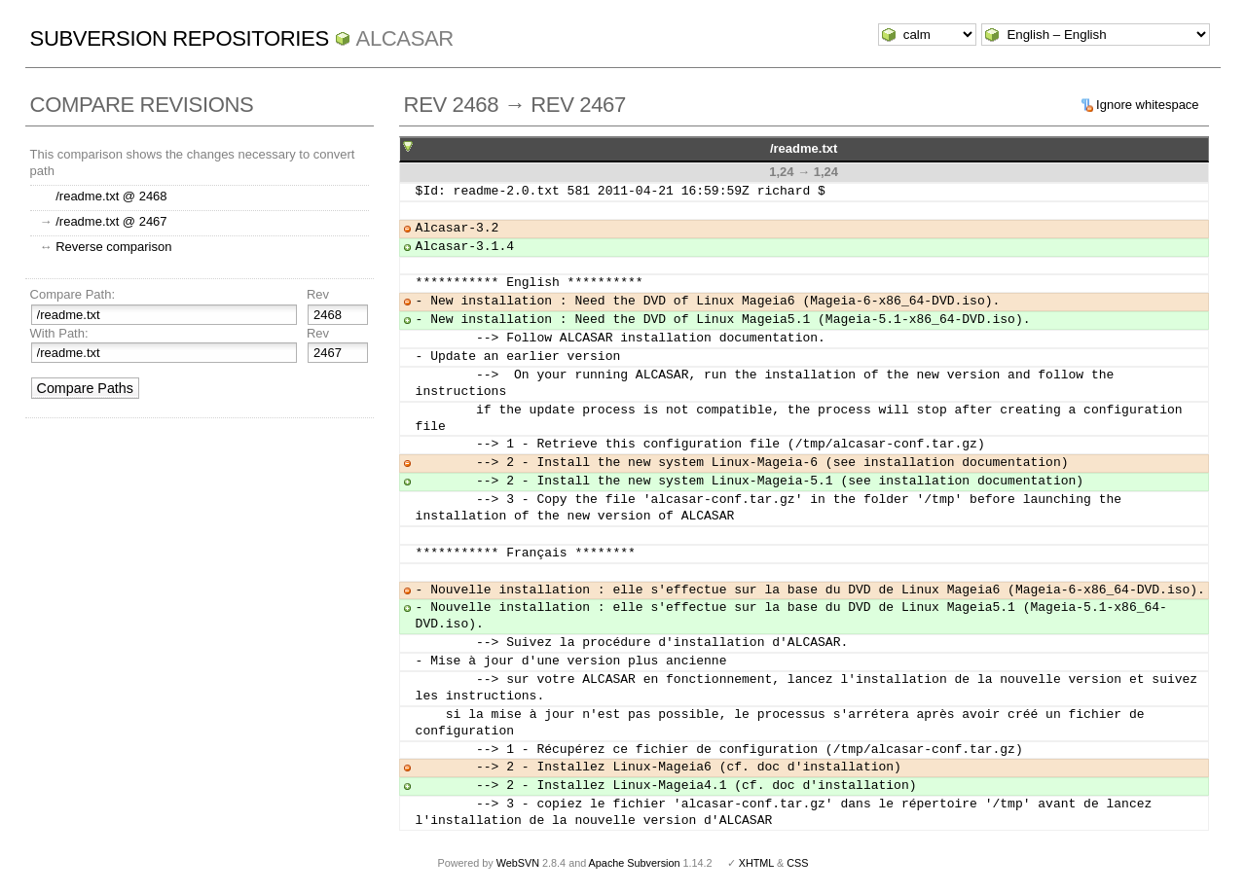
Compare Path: (72, 294)
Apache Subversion (634, 863)
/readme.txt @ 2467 (110, 221)
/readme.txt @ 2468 (110, 196)
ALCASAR (405, 38)
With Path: (59, 333)
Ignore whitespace (1147, 104)
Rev (318, 294)
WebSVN (517, 863)
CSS (797, 863)
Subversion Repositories (179, 38)
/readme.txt (803, 148)
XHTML (756, 863)
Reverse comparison (113, 246)
